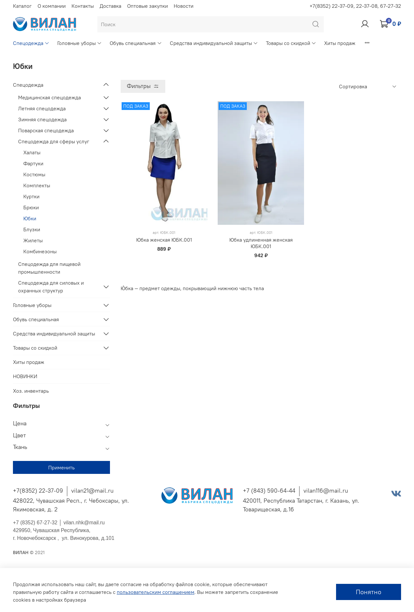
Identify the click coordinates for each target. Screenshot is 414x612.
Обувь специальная (136, 43)
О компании (52, 6)
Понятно (368, 592)
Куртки (31, 196)
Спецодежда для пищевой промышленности (49, 268)
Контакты (82, 6)
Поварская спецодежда (46, 130)
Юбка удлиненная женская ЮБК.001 (261, 242)
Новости (183, 6)
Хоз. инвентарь (31, 391)
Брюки (31, 207)
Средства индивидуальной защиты (214, 43)
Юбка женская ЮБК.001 (164, 239)
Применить (61, 467)
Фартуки (33, 163)
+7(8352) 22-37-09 (38, 490)
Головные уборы (79, 43)
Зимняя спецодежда (42, 119)
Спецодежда (31, 43)
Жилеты (33, 240)
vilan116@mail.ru (325, 490)
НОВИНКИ (25, 376)
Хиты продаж (339, 43)
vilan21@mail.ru (92, 490)
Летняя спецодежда (42, 108)
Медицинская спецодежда (49, 97)
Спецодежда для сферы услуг (53, 141)
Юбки (29, 218)
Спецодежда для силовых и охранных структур (51, 286)
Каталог (22, 6)
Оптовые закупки (147, 6)
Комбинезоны (40, 251)
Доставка (110, 6)
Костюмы (34, 174)
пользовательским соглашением (155, 592)
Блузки (31, 229)
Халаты (31, 152)
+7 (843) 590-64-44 (269, 490)
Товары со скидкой (291, 43)
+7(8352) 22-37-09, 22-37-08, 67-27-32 (355, 6)
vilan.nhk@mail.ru (83, 522)
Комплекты (36, 185)
